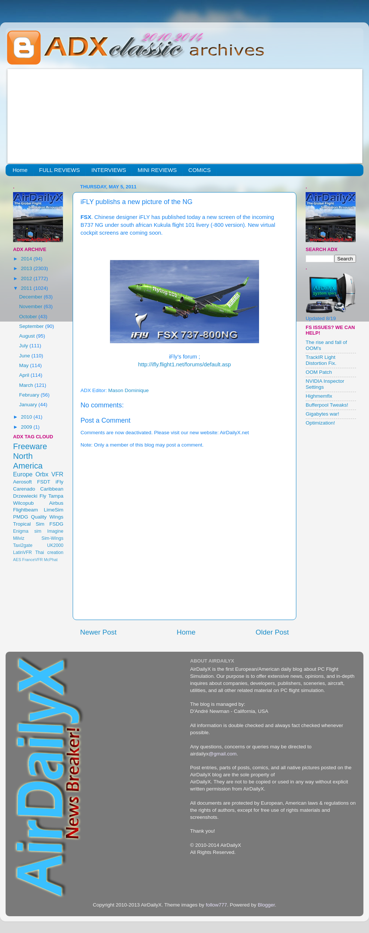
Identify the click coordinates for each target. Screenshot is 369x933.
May (24, 365)
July (24, 345)
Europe (22, 474)
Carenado (24, 489)
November (31, 306)
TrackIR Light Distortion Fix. (321, 360)
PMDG (20, 517)
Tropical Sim (28, 524)
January (28, 404)
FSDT (43, 482)
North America (27, 460)
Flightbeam (25, 510)
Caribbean (51, 489)
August (27, 336)
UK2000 (55, 545)
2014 (27, 259)
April (25, 375)
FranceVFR (32, 559)
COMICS (199, 170)
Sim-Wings (52, 538)
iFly (59, 482)
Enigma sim (27, 531)
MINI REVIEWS (157, 170)
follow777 (216, 905)
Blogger (266, 905)
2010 (27, 417)
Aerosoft (22, 482)
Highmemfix (319, 396)
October (28, 316)
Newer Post (98, 632)
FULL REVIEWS (59, 170)
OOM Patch (319, 372)
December (31, 297)
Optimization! (320, 423)
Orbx (41, 474)
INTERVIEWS (108, 170)
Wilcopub (23, 503)
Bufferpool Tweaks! (327, 405)
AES (17, 559)
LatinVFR (22, 552)
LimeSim (53, 510)
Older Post (272, 632)
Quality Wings (47, 517)
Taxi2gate (22, 545)
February (30, 395)
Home (20, 170)
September (32, 326)
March (26, 385)
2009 (27, 427)
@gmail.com (223, 754)
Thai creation (49, 552)
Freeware (30, 446)
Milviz (18, 538)
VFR (57, 474)
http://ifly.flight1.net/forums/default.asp (184, 364)
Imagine (55, 531)
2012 (27, 278)
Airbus (56, 503)
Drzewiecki (25, 496)
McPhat (51, 559)
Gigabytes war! (322, 414)
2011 (27, 288)
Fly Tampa (51, 496)
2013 (27, 268)
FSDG (56, 524)
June (25, 356)
